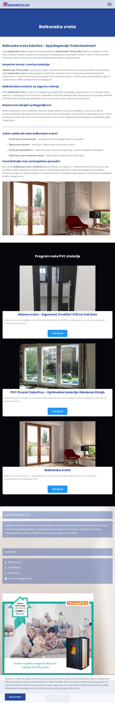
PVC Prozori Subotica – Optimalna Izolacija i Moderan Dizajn (57, 392)
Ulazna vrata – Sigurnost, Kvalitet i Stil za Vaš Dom (57, 314)
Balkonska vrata (58, 470)
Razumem (15, 696)
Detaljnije (57, 333)
